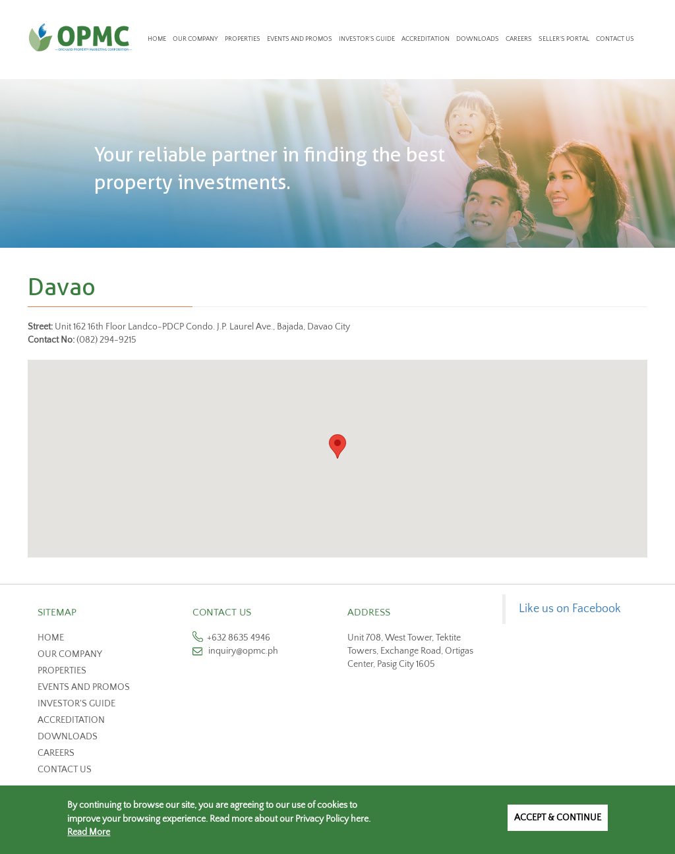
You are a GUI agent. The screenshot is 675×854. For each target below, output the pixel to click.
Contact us (65, 769)
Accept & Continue (557, 817)
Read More (88, 832)
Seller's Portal (564, 39)
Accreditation (425, 39)
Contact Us (615, 39)
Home (157, 39)
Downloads (477, 39)
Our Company (195, 39)
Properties (242, 39)
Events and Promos (299, 39)
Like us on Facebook (570, 608)
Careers (519, 39)
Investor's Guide (367, 39)
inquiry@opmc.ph (243, 651)
